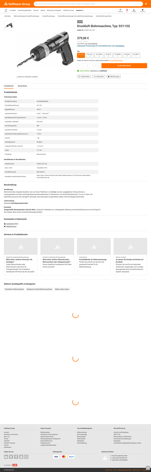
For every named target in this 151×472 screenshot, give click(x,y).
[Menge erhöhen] (95, 65)
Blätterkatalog (113, 76)
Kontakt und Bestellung (121, 432)
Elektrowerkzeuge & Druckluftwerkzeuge (26, 16)
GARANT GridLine (9, 443)
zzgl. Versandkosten (91, 43)
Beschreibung (22, 86)
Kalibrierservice (45, 443)
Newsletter (117, 441)
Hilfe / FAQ (117, 434)
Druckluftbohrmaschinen (103, 16)
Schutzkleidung (82, 443)
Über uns (7, 436)
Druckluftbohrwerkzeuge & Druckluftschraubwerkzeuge (75, 16)
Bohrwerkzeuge (82, 434)
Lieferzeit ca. (98, 71)
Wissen (43, 10)
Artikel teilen (99, 76)
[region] (10, 49)
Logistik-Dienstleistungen (48, 445)
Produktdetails (9, 86)
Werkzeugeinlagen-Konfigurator (51, 439)
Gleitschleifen (81, 439)
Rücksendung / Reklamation (122, 436)
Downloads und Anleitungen (122, 439)
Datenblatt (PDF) (11, 224)
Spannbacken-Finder (47, 436)
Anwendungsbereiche (24, 10)
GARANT (7, 441)
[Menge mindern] (79, 65)
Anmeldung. (120, 46)
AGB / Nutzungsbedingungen (122, 470)
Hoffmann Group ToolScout (49, 434)
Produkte (13, 10)
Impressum (108, 470)
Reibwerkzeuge (82, 432)
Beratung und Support (54, 10)
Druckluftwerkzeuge (48, 16)
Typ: (78, 51)
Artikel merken (84, 76)
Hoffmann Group (68, 10)
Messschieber (81, 436)
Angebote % (80, 10)
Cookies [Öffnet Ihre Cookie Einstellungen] (144, 470)
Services (36, 10)
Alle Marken (7, 447)
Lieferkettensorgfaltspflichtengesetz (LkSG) (127, 443)
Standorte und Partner (11, 434)
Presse (6, 439)
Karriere (6, 432)
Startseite (7, 16)
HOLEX (6, 445)
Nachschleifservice (46, 441)
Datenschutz (137, 470)
